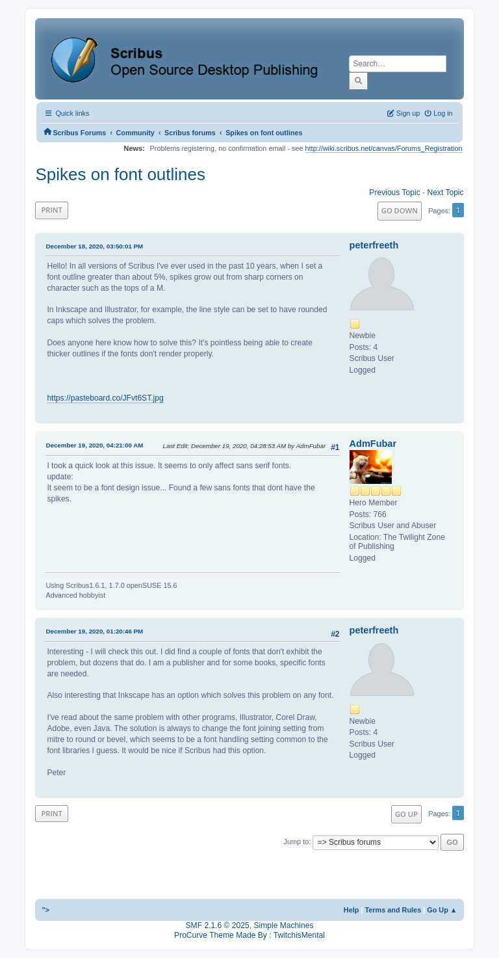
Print (51, 210)
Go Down (399, 210)
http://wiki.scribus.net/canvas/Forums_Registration (384, 148)
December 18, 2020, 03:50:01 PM (94, 246)
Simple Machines (283, 925)
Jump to (296, 841)
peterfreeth (374, 245)
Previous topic (394, 192)
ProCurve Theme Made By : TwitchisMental (249, 935)
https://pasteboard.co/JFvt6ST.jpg (105, 398)
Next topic (445, 192)
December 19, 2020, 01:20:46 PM (94, 631)
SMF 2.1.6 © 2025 (218, 925)
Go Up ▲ (442, 910)
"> (45, 910)
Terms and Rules (393, 910)
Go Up (406, 814)
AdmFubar (373, 443)
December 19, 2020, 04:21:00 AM (94, 445)
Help (351, 910)
